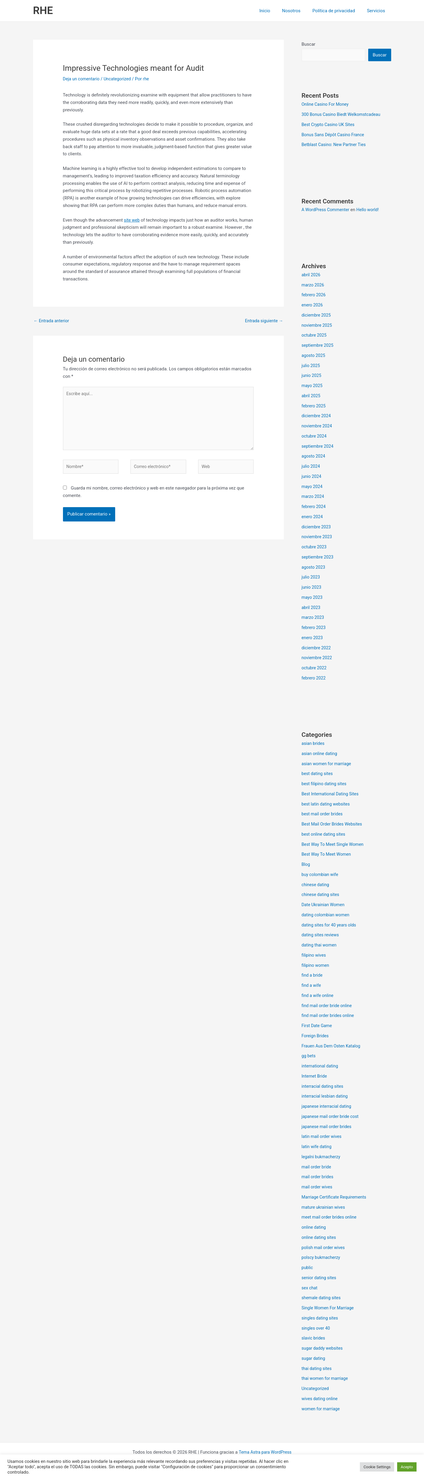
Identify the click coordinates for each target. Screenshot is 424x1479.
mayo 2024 (313, 487)
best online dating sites (325, 834)
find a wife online (318, 996)
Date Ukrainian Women (324, 905)
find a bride (313, 975)
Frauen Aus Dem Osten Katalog (333, 1046)
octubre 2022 (315, 668)
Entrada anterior (52, 320)
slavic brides (314, 1338)
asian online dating (320, 754)
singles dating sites (321, 1318)
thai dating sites (317, 1369)
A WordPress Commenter (327, 210)
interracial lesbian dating (326, 1096)
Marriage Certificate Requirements (336, 1197)
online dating (314, 1228)
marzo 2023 (314, 618)
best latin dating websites (327, 804)
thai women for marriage (326, 1379)
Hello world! (371, 210)
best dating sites (318, 774)
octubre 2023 (315, 547)
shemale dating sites (322, 1298)
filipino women (316, 966)
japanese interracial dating (328, 1107)
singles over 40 (317, 1328)
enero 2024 (313, 517)
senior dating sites (320, 1278)
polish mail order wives (324, 1248)
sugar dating (314, 1359)
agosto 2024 (314, 456)
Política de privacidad (338, 10)
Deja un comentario (82, 79)
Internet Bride (315, 1076)
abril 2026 (311, 275)
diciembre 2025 (317, 315)
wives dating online (321, 1399)
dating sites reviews (321, 935)
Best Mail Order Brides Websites (334, 824)
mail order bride (317, 1167)
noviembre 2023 (318, 537)
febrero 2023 (314, 628)
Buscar (308, 44)
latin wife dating (317, 1147)
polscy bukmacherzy (322, 1258)
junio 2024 (312, 477)
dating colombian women (327, 915)
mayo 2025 (313, 386)
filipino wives (314, 955)
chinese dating (316, 885)
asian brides (314, 744)
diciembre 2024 (317, 416)
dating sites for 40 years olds (330, 925)
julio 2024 (311, 467)
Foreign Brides (316, 1036)
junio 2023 (312, 587)
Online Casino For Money (326, 105)
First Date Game (318, 1026)
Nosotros (298, 10)
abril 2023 (311, 608)
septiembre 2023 (318, 557)
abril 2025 (311, 396)
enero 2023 (313, 638)
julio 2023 (311, 577)
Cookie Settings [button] (377, 1467)
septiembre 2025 (318, 346)
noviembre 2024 (318, 426)
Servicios (378, 10)
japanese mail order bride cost (332, 1117)
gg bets (309, 1056)
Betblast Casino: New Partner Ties (335, 145)
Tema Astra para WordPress (265, 1452)
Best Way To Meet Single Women (334, 845)
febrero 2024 (314, 507)
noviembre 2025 (318, 326)
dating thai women (320, 945)
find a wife (312, 986)
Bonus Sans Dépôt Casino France (335, 135)
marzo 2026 (314, 285)
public (308, 1268)
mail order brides (318, 1177)
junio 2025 (312, 376)
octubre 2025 (315, 335)
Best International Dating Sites (332, 794)
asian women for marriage (328, 764)
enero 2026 (313, 305)
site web (132, 220)
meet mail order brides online (331, 1217)
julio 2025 (311, 366)
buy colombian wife (321, 875)
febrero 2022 (314, 678)
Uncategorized (120, 79)
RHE (43, 10)
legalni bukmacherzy (322, 1157)
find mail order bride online (328, 1006)
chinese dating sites (321, 895)
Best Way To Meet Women (328, 854)
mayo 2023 (313, 598)
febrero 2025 (314, 406)
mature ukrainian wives (324, 1207)
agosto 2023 (314, 567)
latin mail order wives (323, 1137)
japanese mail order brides (328, 1127)
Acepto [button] (407, 1467)
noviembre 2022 (318, 658)
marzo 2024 (314, 497)
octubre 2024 (315, 436)
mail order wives (318, 1187)
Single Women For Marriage (329, 1308)
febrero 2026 (314, 295)
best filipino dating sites (325, 784)
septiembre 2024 (318, 446)
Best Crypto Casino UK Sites (329, 125)
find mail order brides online (329, 1016)
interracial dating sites (324, 1087)
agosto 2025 (314, 356)
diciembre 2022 (317, 648)
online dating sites (320, 1238)
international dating (321, 1066)
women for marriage (322, 1409)
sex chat (310, 1288)
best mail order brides (323, 814)
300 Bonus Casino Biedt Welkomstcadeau (343, 115)
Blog (306, 865)
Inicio (275, 10)
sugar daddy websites (323, 1348)
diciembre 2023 (317, 527)
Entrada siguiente (263, 320)
